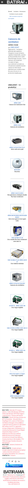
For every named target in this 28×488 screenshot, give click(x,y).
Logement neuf (6, 424)
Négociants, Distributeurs (15, 428)
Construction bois (7, 439)
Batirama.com (12, 475)
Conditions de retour (13, 482)
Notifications (7, 480)
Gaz (16, 437)
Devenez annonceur (13, 452)
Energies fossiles (11, 441)
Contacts (12, 455)
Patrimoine (20, 421)
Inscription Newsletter (8, 453)
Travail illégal (20, 430)
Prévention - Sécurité (12, 419)
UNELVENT (14, 47)
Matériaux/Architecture (9, 433)
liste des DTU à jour (15, 410)
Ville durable (16, 439)
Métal (18, 433)
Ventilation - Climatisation (20, 11)
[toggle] (2, 2)
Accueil (10, 11)
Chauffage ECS (6, 421)
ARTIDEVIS (13, 478)
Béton (20, 437)
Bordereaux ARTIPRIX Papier (15, 413)
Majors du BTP (13, 432)
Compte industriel (7, 450)
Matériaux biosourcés (8, 435)
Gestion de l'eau (13, 417)
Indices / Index (6, 412)
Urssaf (12, 437)
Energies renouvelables (16, 423)
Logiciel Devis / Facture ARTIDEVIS (12, 415)
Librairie (12, 444)
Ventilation (5, 423)
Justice (14, 421)
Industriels (5, 432)
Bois (20, 419)
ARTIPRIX (20, 478)
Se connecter (20, 453)
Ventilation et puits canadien (16, 14)
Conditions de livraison (17, 480)
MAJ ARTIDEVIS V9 (14, 484)
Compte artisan (16, 448)
